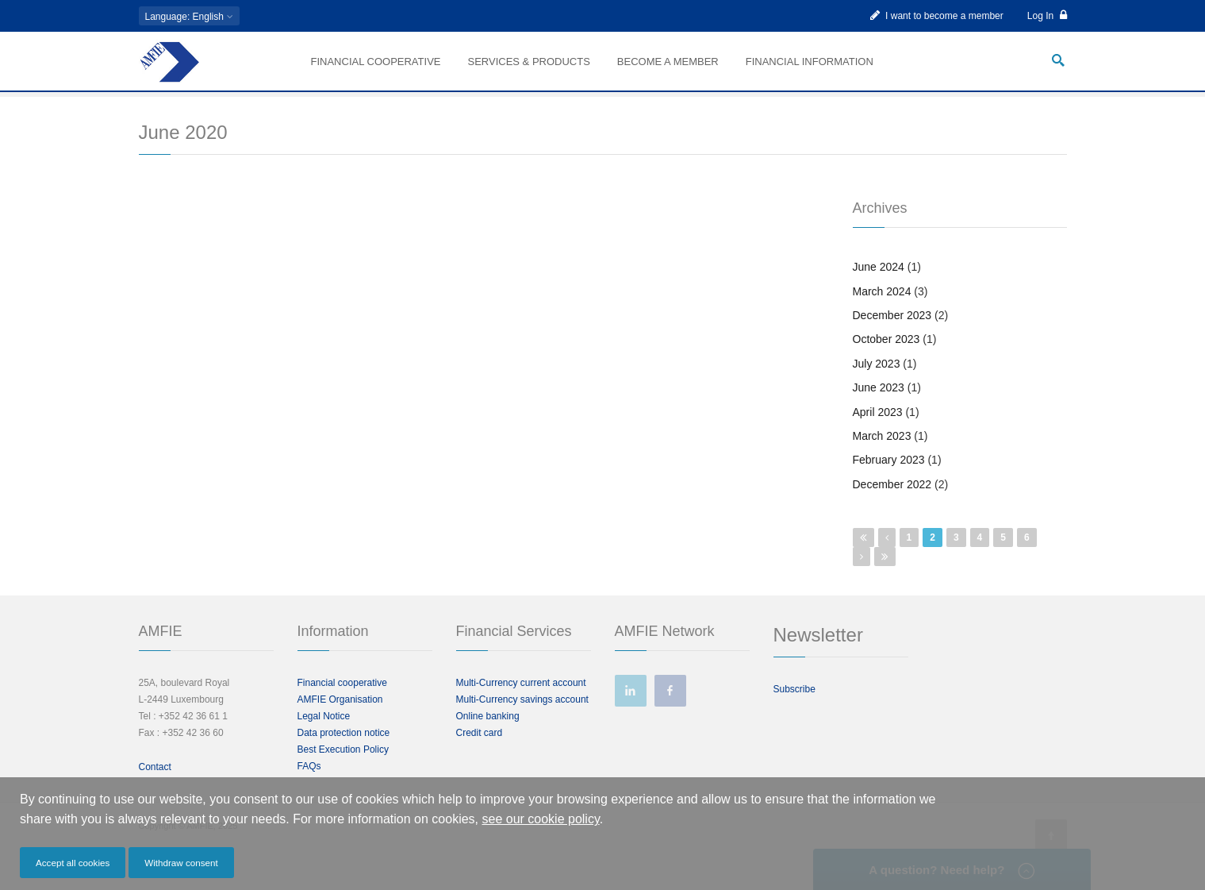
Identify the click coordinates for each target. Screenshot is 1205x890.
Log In (1047, 15)
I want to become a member (937, 15)
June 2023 (878, 411)
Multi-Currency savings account (522, 722)
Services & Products (528, 61)
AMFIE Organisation (340, 722)
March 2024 (882, 314)
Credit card (479, 755)
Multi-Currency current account (521, 705)
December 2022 (892, 507)
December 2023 (892, 338)
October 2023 (886, 362)
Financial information (809, 61)
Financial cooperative (342, 705)
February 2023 (889, 483)
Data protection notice (343, 755)
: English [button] (189, 16)
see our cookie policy (541, 819)
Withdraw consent (181, 862)
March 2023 (882, 459)
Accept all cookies (72, 862)
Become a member (668, 61)
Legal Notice (324, 739)
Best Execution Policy (343, 772)
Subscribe (794, 712)
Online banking (488, 739)
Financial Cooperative (376, 61)
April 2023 (878, 435)
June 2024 (878, 290)
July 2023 (876, 386)
